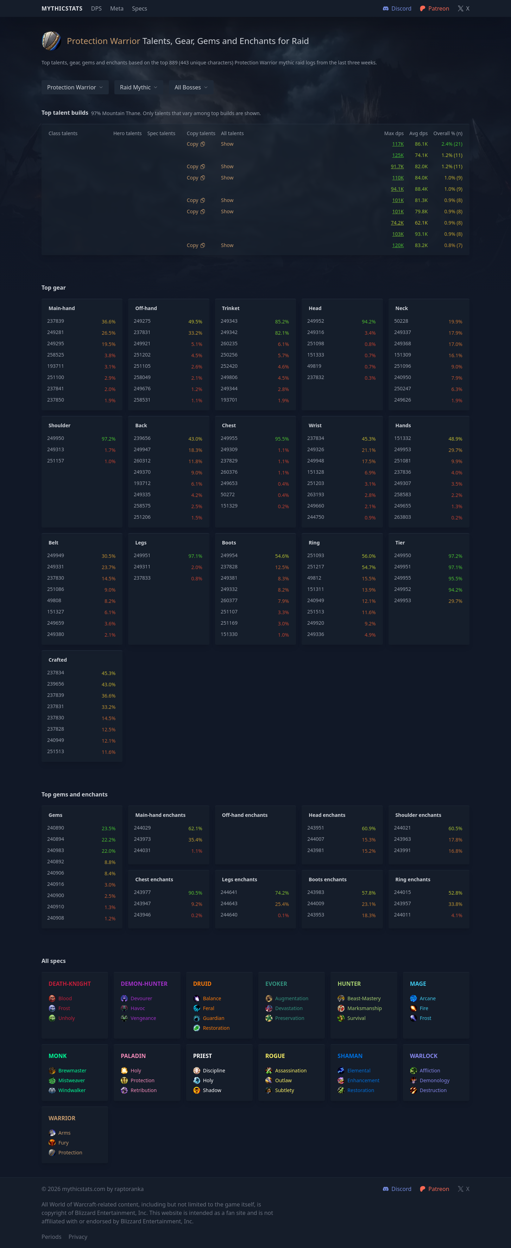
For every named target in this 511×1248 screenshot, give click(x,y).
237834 (315, 438)
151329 (229, 505)
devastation (284, 1008)
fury (59, 1142)
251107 (229, 611)
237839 (55, 320)
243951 (315, 827)
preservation (284, 1018)
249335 (142, 494)
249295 (55, 343)
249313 (55, 449)
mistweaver (67, 1080)
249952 (315, 320)
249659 (55, 622)
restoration (211, 1028)
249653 (229, 483)
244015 (402, 892)
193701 (229, 399)
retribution (139, 1090)
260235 (229, 343)
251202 (142, 354)
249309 (229, 449)
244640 (229, 914)
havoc (133, 1008)
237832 (315, 377)
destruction (428, 1090)
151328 (315, 471)
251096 (402, 366)
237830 (55, 577)
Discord (397, 1189)
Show (227, 143)
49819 (314, 366)
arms (60, 1132)
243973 (142, 839)
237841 (55, 388)
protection (137, 1080)
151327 (55, 611)
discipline (209, 1070)
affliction (425, 1070)
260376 (229, 471)
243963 (402, 839)
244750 (315, 516)
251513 (315, 611)
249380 (55, 634)
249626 (402, 399)
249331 (55, 566)
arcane (423, 998)
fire (419, 1008)
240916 (55, 884)
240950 (402, 377)
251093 (315, 555)
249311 (142, 566)
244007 (315, 839)
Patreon (434, 1189)
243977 (142, 892)
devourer (136, 998)
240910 (55, 906)
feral (203, 1008)
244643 (229, 903)
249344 (229, 388)
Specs (139, 8)
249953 (402, 449)
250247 (402, 388)
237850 (55, 399)
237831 (142, 332)
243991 (402, 850)
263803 (402, 516)
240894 (55, 839)
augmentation (287, 998)
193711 (55, 366)
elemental (353, 1070)
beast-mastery (358, 998)
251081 (402, 460)
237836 (402, 471)
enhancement (358, 1080)
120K (398, 245)
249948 (315, 460)
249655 (402, 505)
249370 (142, 471)
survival (351, 1018)
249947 (142, 449)
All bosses (191, 87)
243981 (315, 850)
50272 (228, 494)
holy (131, 1070)
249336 (315, 634)
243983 (315, 892)
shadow (207, 1090)
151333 (315, 354)
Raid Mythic (139, 87)
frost (59, 1008)
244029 (142, 827)
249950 (55, 438)
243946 (142, 914)
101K (398, 200)
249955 (229, 438)
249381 (229, 577)
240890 (55, 827)
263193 (315, 494)
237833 (142, 577)
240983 (55, 850)
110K (398, 177)
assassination (286, 1070)
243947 (142, 903)
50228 (401, 320)
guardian (209, 1018)
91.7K (397, 166)
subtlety (279, 1090)
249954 (229, 555)
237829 (229, 460)
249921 (142, 343)
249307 (402, 483)
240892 (55, 861)
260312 (142, 460)
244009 (315, 903)
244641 (229, 892)
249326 (315, 449)
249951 (142, 555)
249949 (55, 555)
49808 (54, 600)
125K (398, 155)
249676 (142, 388)
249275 (142, 320)
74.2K (397, 222)
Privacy (78, 1237)
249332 (229, 589)
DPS (96, 8)
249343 (229, 320)
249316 (315, 332)
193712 (142, 483)
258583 (402, 494)
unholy (62, 1018)
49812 (314, 577)
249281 (55, 332)
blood (60, 998)
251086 (55, 589)
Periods (52, 1237)
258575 (142, 505)
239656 (142, 438)
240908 (55, 917)
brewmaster (68, 1070)
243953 (315, 914)
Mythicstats (62, 8)
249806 (229, 377)
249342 (229, 332)
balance (207, 998)
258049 (142, 377)
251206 (142, 516)
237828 (229, 566)
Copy (196, 143)
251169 (229, 622)
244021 (402, 827)
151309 (402, 354)
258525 (55, 354)
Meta (117, 8)
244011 (402, 914)
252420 (229, 366)
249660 (315, 505)
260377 (229, 600)
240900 (55, 895)
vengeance (138, 1018)
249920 (315, 622)
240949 (315, 600)
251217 (315, 566)
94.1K (397, 188)
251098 (315, 343)
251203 (315, 483)
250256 (229, 354)
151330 (229, 634)
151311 (315, 589)
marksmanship (359, 1008)
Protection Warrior (75, 87)
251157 (55, 460)
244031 (142, 850)
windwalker (67, 1090)
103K (398, 234)
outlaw (278, 1080)
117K (398, 143)
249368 (402, 343)
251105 (142, 366)
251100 (55, 377)
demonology (430, 1080)
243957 (402, 903)
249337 (402, 332)
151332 (402, 438)
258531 (142, 399)
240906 (55, 872)
